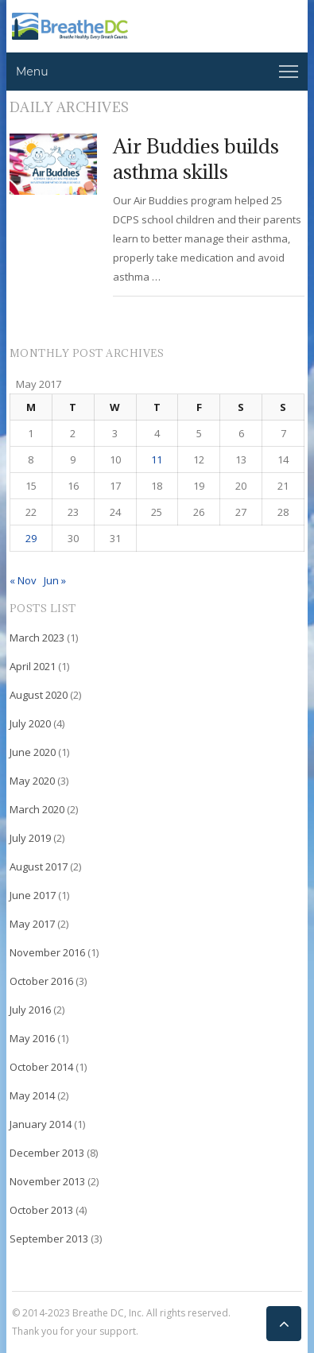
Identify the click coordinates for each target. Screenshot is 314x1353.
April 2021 (33, 666)
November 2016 (47, 952)
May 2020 (32, 780)
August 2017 (39, 866)
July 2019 (30, 838)
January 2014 (41, 1124)
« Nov (23, 580)
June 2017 (33, 895)
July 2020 (30, 723)
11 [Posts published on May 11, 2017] (156, 459)
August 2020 (39, 695)
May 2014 (32, 1095)
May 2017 (32, 924)
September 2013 (49, 1238)
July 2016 (30, 1009)
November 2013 (47, 1181)
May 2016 (32, 1038)
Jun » (55, 580)
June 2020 (33, 752)
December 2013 (47, 1153)
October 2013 (41, 1210)
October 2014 (41, 1067)
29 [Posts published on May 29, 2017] (31, 538)
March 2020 (37, 809)
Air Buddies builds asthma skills (196, 158)
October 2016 (41, 981)
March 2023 (37, 637)
